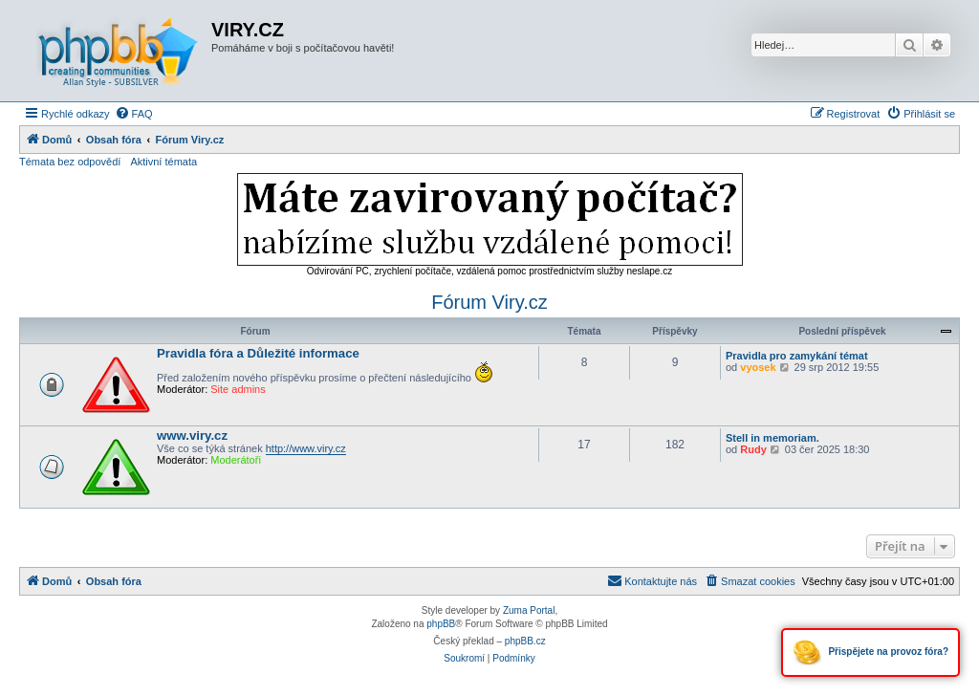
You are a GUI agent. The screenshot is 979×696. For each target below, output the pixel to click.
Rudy (753, 449)
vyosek (757, 367)
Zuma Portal (529, 610)
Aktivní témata (163, 161)
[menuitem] (134, 113)
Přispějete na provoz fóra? (870, 652)
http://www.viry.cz (306, 448)
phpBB (440, 624)
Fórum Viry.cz (489, 302)
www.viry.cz (192, 435)
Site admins (237, 389)
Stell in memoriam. (772, 438)
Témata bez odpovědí (69, 161)
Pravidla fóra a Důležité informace (258, 353)
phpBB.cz (525, 641)
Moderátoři (235, 460)
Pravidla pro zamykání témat (797, 355)
